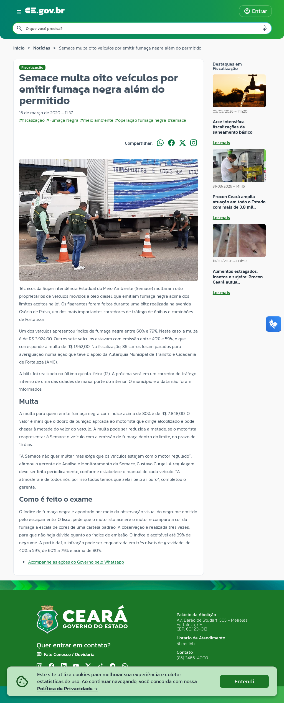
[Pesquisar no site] (142, 28)
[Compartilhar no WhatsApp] (160, 143)
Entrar (255, 11)
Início (18, 48)
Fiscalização (32, 67)
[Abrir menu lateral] (18, 11)
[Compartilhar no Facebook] (171, 143)
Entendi (244, 681)
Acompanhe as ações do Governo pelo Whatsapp (76, 562)
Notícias (41, 48)
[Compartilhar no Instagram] (193, 143)
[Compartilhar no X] (182, 143)
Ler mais (221, 142)
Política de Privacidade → (67, 688)
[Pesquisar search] (19, 28)
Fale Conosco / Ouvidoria (69, 654)
